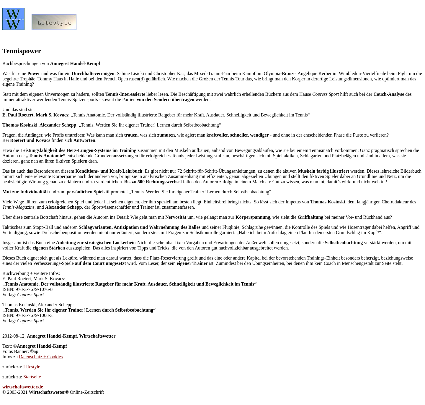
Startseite (32, 376)
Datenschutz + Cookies (41, 356)
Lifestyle (31, 366)
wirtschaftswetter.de (22, 386)
